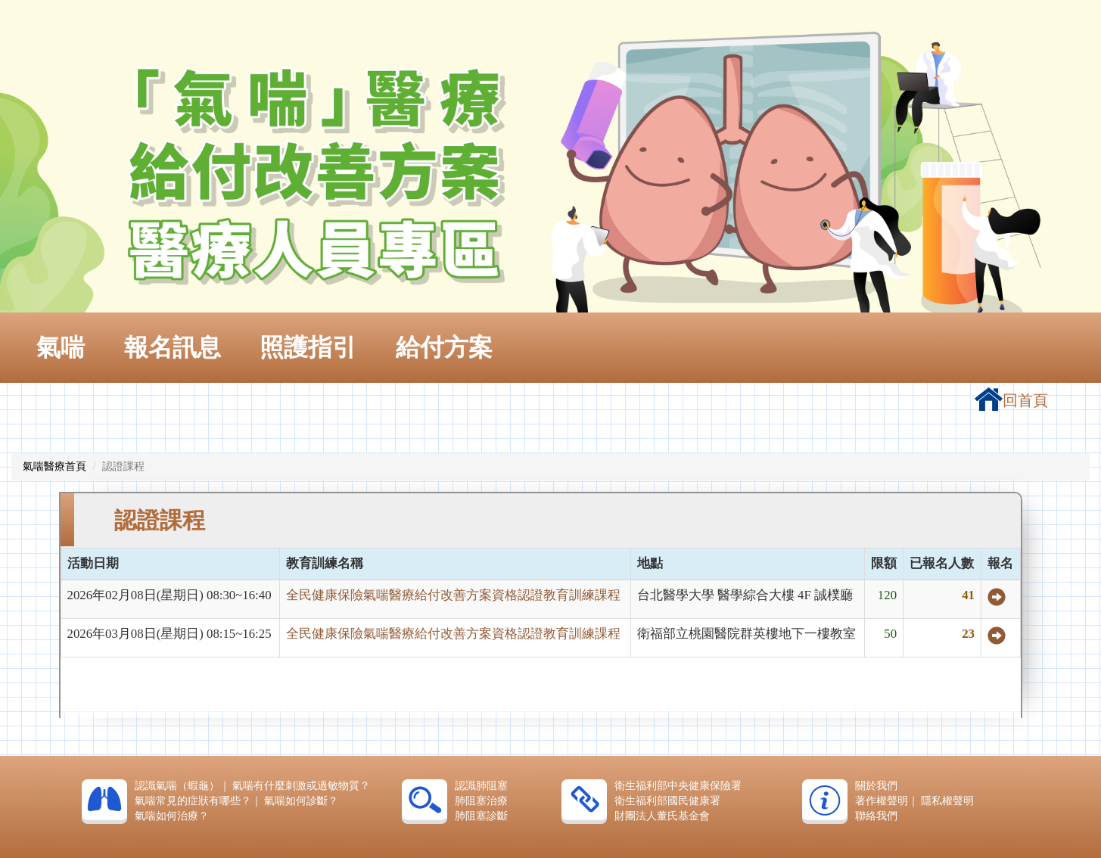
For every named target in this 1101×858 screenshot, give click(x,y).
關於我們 (876, 785)
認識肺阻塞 (481, 785)
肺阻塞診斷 (481, 816)
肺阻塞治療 (481, 801)
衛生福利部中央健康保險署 (678, 785)
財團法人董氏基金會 (662, 816)
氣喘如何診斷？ (301, 801)
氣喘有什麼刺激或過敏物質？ (301, 785)
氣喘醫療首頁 (54, 466)
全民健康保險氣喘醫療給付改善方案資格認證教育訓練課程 (453, 595)
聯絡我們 (876, 816)
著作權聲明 (881, 801)
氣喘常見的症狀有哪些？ (193, 801)
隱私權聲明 (947, 801)
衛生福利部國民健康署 (667, 801)
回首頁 (1011, 400)
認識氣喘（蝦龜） (177, 785)
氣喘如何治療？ (172, 816)
